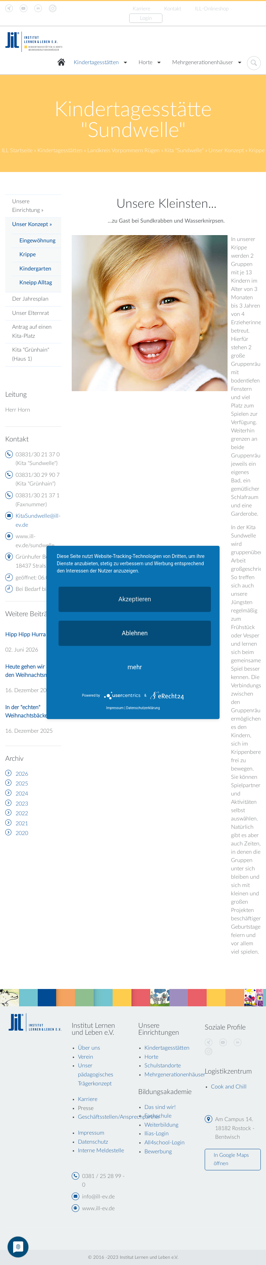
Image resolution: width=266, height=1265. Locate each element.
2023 (22, 804)
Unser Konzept (226, 150)
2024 (22, 794)
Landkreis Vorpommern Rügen (123, 150)
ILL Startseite (17, 150)
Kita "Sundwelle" (184, 150)
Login (146, 18)
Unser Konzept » (32, 224)
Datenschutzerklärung (143, 708)
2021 (22, 823)
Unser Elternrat (30, 313)
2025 (22, 783)
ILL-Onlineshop (212, 8)
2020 (22, 833)
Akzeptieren (134, 599)
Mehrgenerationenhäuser (202, 62)
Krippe (27, 254)
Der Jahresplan (30, 299)
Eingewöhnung (37, 240)
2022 (22, 813)
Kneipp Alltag (35, 282)
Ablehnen (135, 633)
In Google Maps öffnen (231, 1159)
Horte (145, 62)
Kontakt (172, 8)
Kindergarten (35, 269)
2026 (22, 774)
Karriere (141, 8)
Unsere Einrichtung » (27, 206)
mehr (134, 667)
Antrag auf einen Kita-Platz (32, 331)
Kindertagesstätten (96, 62)
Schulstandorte (162, 1065)
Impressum (114, 708)
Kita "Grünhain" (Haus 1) (30, 354)
